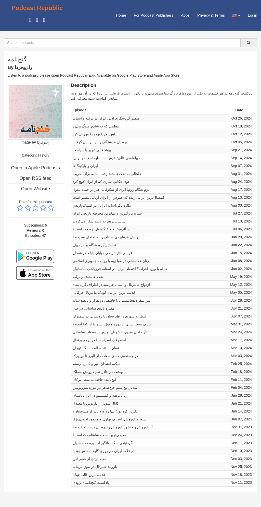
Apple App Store (166, 75)
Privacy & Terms (211, 15)
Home (121, 15)
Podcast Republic (37, 7)
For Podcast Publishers (153, 15)
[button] (236, 15)
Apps (185, 15)
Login (252, 15)
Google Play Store (131, 75)
